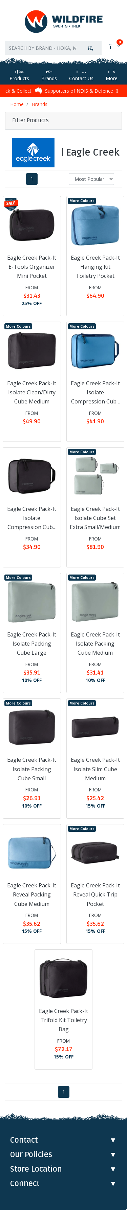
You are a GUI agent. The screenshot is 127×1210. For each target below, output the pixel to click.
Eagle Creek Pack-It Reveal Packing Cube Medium (31, 894)
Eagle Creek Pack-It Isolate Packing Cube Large (31, 643)
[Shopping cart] (114, 46)
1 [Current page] (31, 179)
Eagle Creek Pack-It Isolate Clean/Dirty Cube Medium (31, 392)
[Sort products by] (91, 179)
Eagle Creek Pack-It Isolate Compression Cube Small (31, 518)
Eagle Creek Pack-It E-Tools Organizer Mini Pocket (31, 267)
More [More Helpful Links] (112, 75)
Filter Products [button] (30, 120)
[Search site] (91, 48)
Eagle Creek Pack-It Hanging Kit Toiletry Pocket (95, 267)
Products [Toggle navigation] (19, 75)
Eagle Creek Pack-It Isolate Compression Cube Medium (95, 393)
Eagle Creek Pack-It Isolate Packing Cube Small (31, 769)
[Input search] (42, 48)
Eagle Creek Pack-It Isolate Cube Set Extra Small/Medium (95, 518)
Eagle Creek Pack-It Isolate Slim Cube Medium (95, 769)
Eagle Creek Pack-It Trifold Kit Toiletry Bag (63, 1020)
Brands (49, 75)
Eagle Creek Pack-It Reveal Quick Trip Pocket (95, 894)
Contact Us (81, 75)
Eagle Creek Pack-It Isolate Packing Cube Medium (95, 643)
